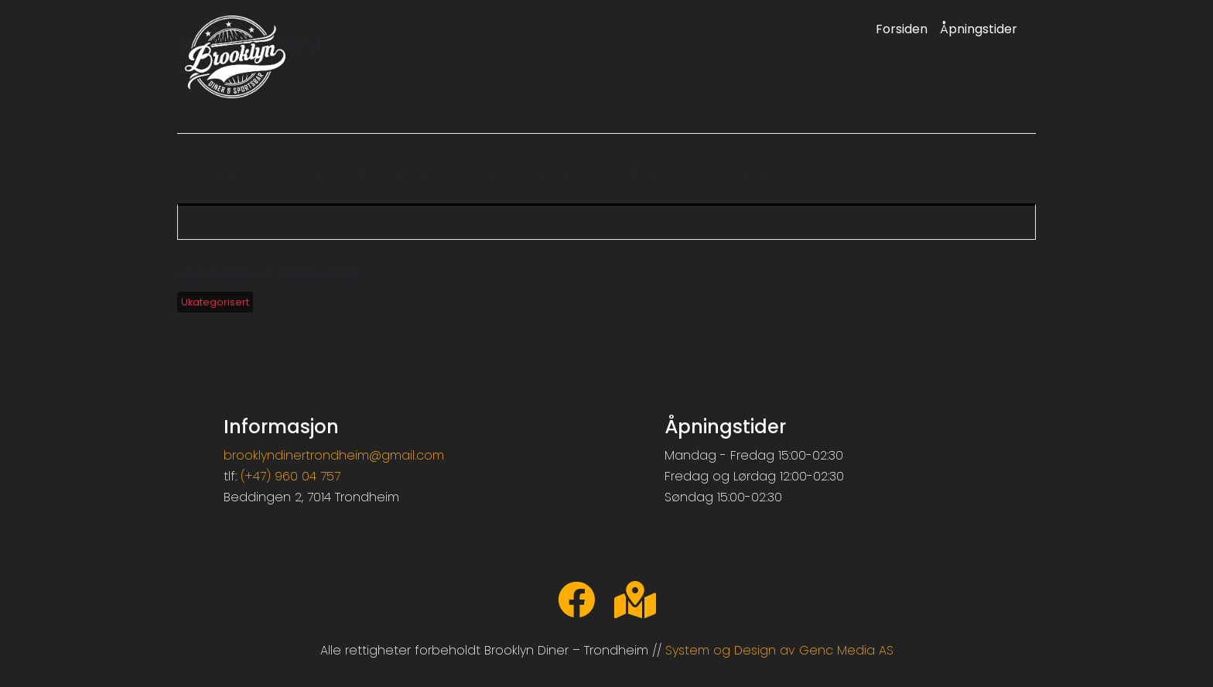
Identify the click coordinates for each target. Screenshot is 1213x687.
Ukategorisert (215, 302)
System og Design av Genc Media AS (779, 650)
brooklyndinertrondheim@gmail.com (334, 455)
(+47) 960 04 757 (290, 476)
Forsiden (902, 29)
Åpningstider (978, 29)
